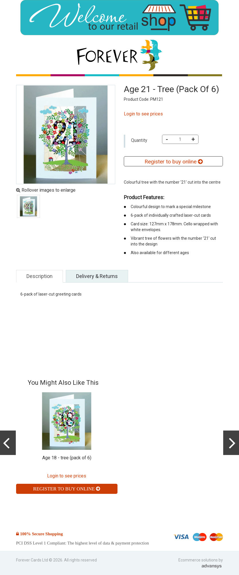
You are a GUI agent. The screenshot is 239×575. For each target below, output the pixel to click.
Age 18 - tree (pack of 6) (66, 457)
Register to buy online (173, 161)
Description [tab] (39, 276)
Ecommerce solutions (198, 560)
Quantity (139, 140)
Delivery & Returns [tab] (97, 276)
